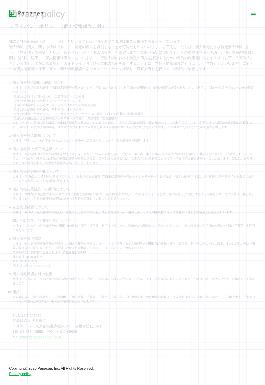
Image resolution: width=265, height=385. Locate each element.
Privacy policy (20, 374)
